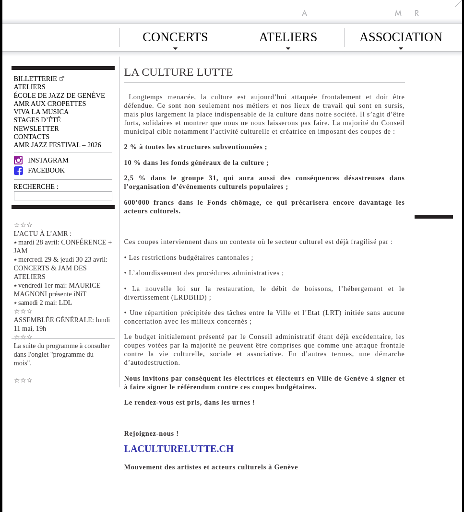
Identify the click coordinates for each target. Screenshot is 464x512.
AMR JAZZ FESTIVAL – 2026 (57, 145)
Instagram (41, 160)
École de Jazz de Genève (59, 95)
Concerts (175, 35)
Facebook (39, 170)
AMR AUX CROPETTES (50, 103)
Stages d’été (37, 120)
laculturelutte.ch (179, 448)
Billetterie (35, 78)
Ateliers (288, 35)
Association (400, 35)
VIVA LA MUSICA (41, 112)
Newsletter (36, 128)
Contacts (32, 136)
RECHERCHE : (36, 186)
